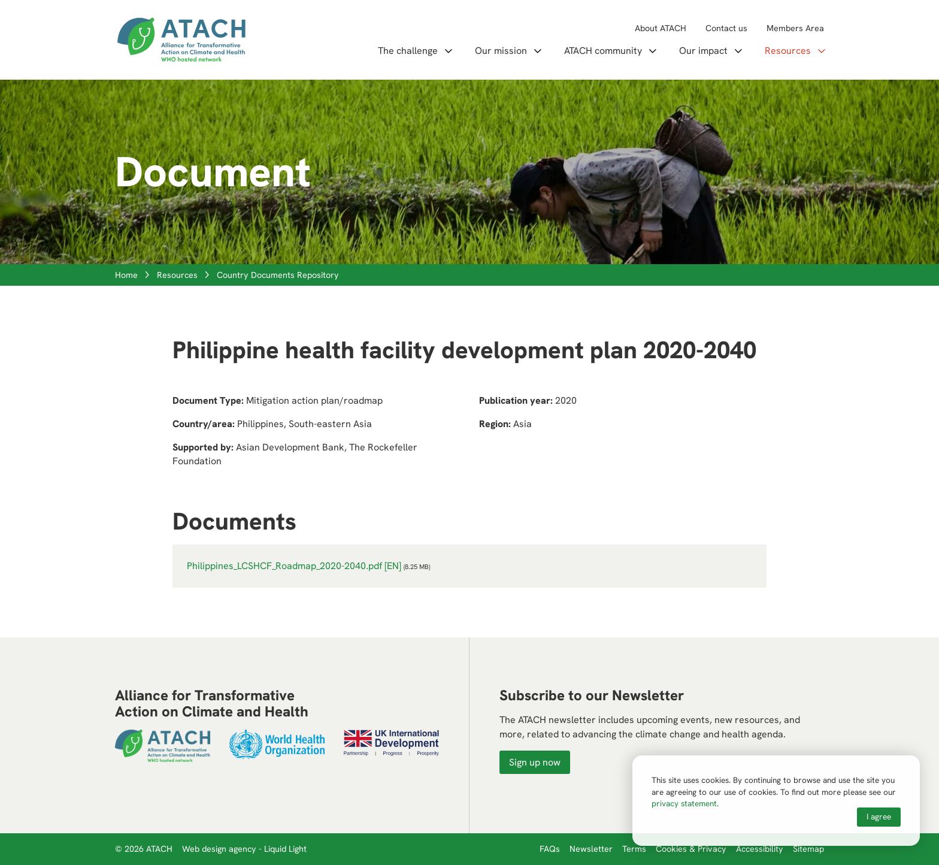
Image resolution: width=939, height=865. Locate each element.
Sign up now (535, 762)
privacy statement (684, 803)
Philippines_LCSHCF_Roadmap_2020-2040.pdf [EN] (294, 565)
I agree (879, 816)
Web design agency (220, 848)
